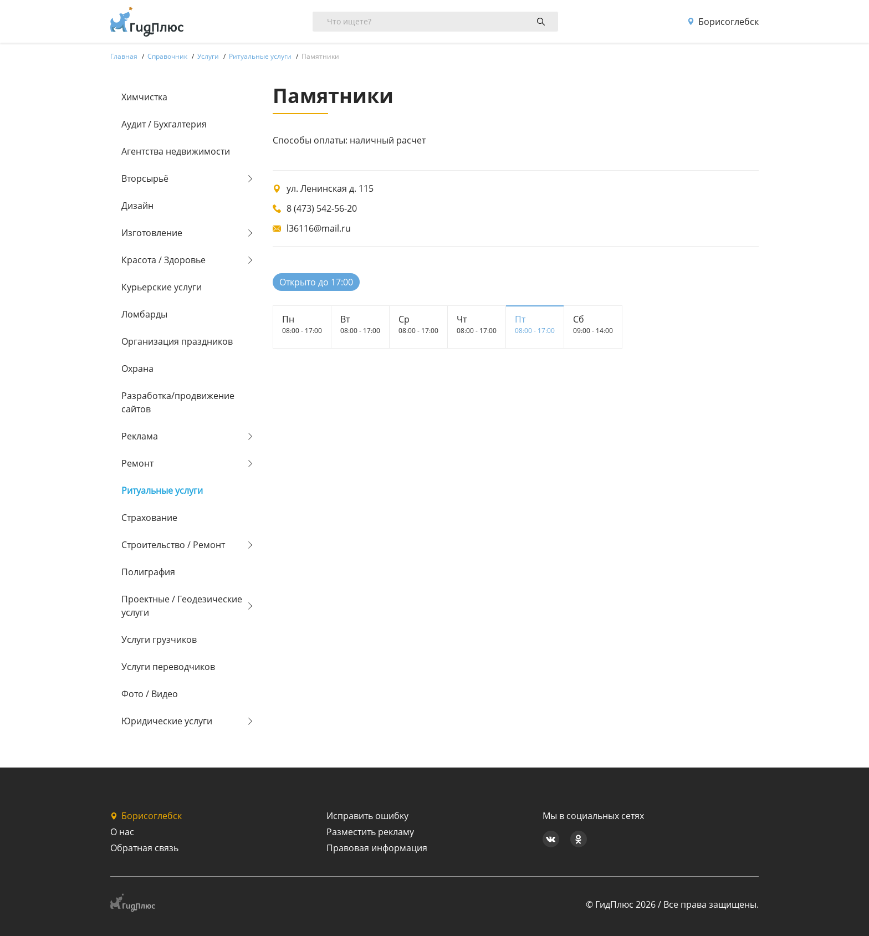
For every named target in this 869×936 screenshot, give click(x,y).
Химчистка (144, 97)
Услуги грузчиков (159, 639)
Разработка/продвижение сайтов (177, 402)
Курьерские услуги (161, 287)
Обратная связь (144, 848)
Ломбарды (144, 314)
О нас (122, 832)
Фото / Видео (149, 694)
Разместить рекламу (370, 832)
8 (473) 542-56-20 (322, 208)
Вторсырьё (144, 178)
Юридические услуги (166, 721)
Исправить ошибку (367, 816)
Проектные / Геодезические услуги (181, 605)
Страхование (149, 518)
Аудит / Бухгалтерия (164, 124)
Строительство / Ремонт (173, 545)
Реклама (139, 436)
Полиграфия (148, 572)
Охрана (137, 368)
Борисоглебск (723, 22)
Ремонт (137, 463)
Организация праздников (177, 341)
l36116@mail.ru (319, 228)
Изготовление (151, 233)
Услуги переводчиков (168, 667)
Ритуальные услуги (162, 490)
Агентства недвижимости (175, 151)
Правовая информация (376, 848)
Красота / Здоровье (163, 260)
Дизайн (137, 206)
